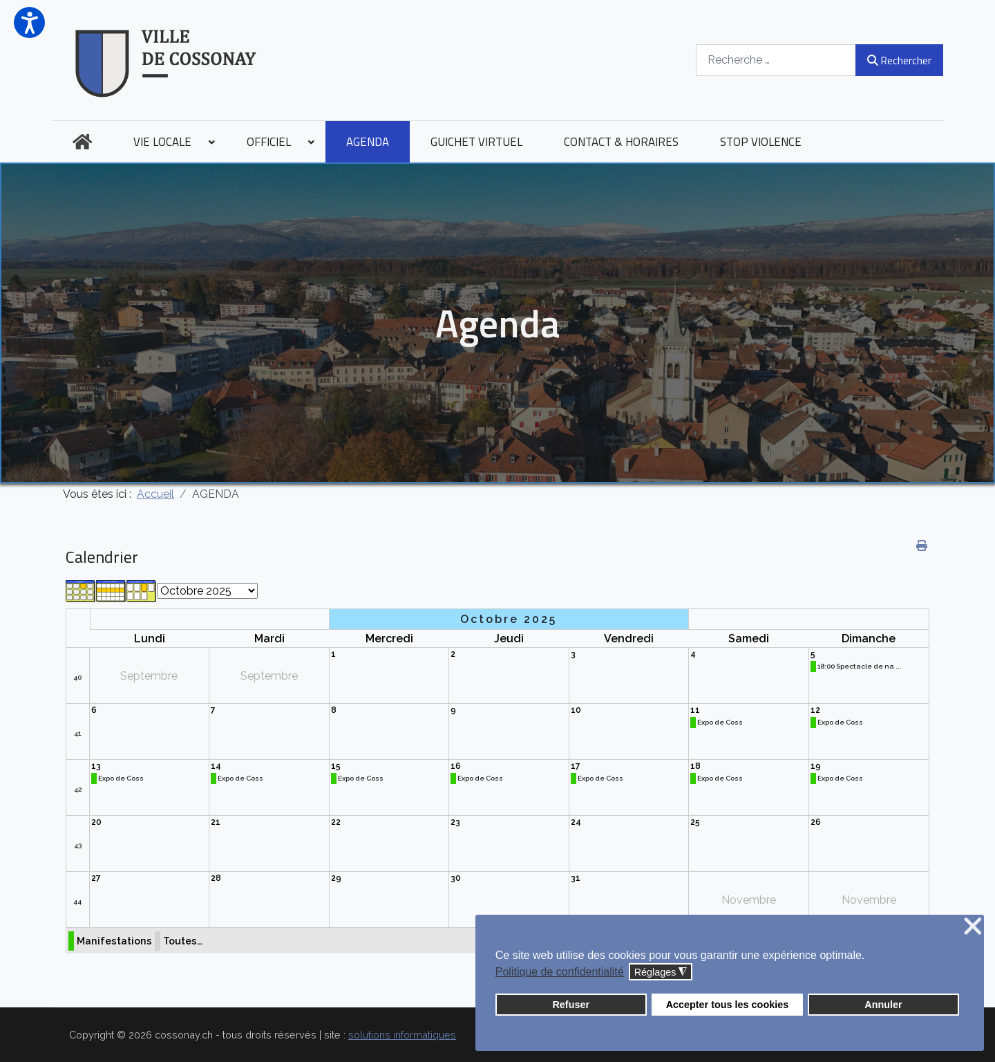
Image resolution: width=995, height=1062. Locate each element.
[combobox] (776, 59)
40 (77, 677)
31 (575, 878)
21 (215, 822)
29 (336, 878)
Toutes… (182, 941)
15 (336, 766)
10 (576, 710)
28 (216, 878)
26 (816, 822)
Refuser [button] (570, 1004)
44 (77, 901)
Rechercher (899, 60)
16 (456, 766)
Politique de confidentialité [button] (559, 972)
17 (575, 766)
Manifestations (114, 941)
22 (336, 822)
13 (96, 766)
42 (78, 789)
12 (815, 710)
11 (695, 710)
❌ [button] (973, 927)
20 (96, 822)
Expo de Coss (720, 722)
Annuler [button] (883, 1004)
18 (695, 766)
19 (816, 766)
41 (77, 733)
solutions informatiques (402, 1035)
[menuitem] (82, 141)
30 (456, 878)
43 (78, 845)
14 (216, 766)
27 (96, 878)
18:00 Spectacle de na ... (859, 666)
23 (455, 822)
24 (576, 822)
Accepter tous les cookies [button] (727, 1004)
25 (695, 822)
